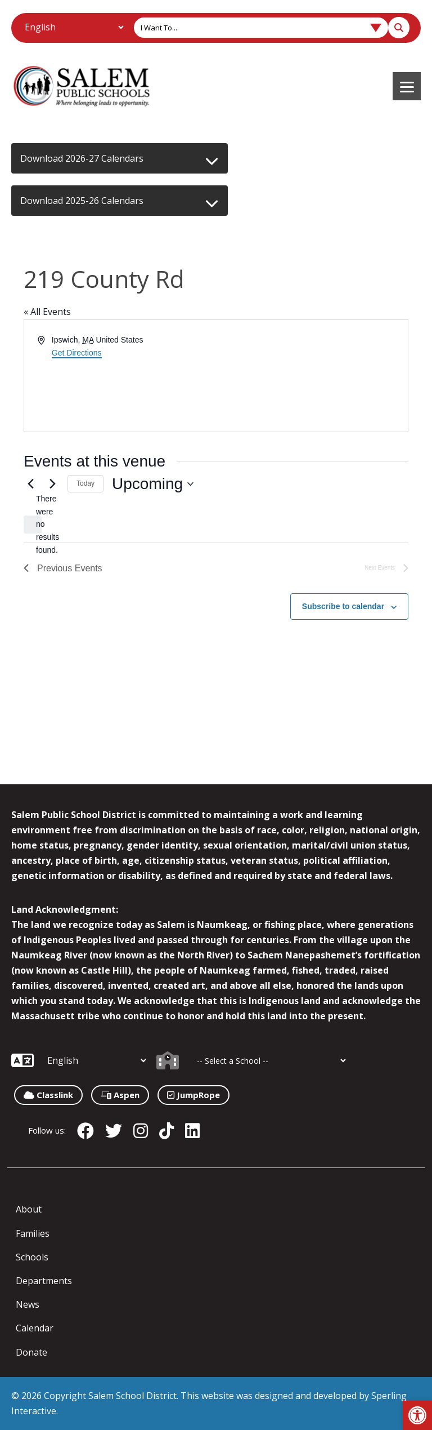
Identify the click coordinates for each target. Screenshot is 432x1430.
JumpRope (193, 1094)
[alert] (33, 525)
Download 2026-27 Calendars (81, 158)
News (27, 1304)
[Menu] (407, 86)
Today (85, 483)
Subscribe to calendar (343, 606)
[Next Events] (52, 484)
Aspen (120, 1094)
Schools (32, 1257)
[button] (417, 1415)
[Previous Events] (30, 484)
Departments (44, 1280)
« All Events (47, 311)
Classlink (48, 1094)
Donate (31, 1352)
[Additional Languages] (73, 27)
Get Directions (77, 352)
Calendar (34, 1328)
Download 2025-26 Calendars (81, 200)
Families (33, 1233)
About (29, 1209)
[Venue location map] (311, 376)
